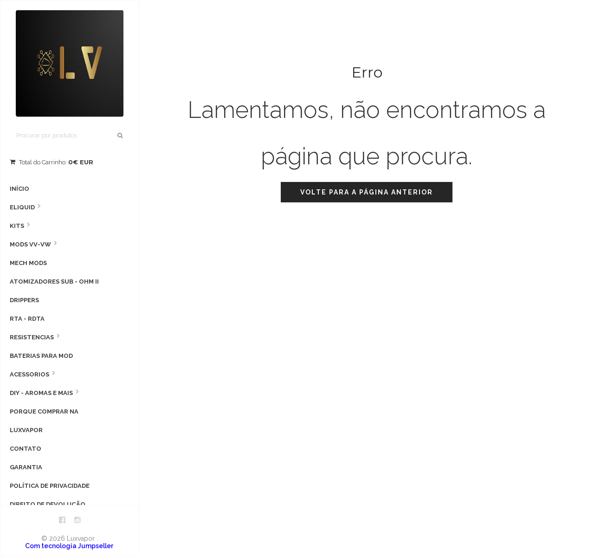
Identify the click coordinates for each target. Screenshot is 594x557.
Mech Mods (28, 262)
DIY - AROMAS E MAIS (41, 392)
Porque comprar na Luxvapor (44, 421)
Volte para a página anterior (366, 192)
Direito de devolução (47, 504)
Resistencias (32, 337)
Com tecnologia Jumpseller (69, 546)
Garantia (26, 467)
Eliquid (22, 207)
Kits (17, 225)
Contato (25, 448)
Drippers (24, 300)
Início (19, 188)
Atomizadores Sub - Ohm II (54, 281)
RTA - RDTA (27, 318)
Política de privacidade (50, 485)
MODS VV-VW (30, 244)
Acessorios (29, 374)
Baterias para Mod (41, 355)
